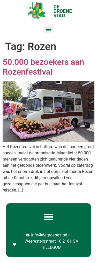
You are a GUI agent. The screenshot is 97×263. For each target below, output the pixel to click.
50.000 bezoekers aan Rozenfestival (43, 67)
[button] (48, 29)
